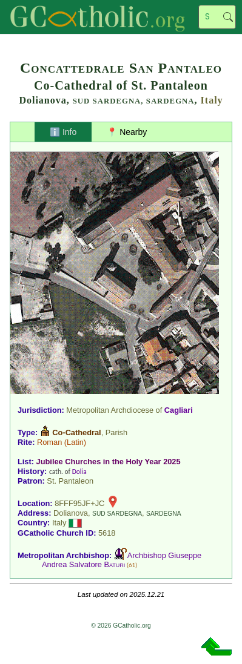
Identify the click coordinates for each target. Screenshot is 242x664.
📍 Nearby (127, 132)
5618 (106, 532)
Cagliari (178, 410)
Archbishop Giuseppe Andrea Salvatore (121, 560)
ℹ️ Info (63, 132)
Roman (49, 442)
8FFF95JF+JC (79, 503)
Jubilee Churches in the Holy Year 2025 (108, 461)
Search (228, 17)
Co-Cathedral (76, 432)
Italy (212, 100)
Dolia (79, 471)
